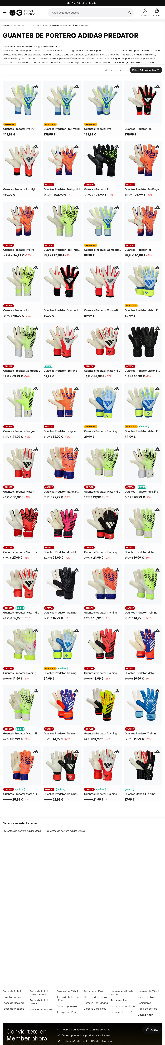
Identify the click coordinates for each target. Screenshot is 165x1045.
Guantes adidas (39, 25)
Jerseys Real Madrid (96, 1002)
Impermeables (146, 997)
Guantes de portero (14, 25)
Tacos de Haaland (13, 1002)
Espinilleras (144, 1002)
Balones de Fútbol (67, 991)
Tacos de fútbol (12, 991)
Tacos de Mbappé (13, 1008)
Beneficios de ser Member (82, 3)
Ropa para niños (93, 991)
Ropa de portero (147, 1008)
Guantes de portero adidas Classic (66, 831)
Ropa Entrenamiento (123, 1006)
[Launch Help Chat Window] (152, 1030)
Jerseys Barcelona (95, 1008)
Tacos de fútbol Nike (42, 1009)
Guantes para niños (68, 1006)
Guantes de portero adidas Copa (22, 831)
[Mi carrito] (156, 12)
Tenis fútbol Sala (12, 997)
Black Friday (145, 1014)
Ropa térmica (119, 1000)
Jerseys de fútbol (148, 991)
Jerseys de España (122, 1012)
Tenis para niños (66, 1012)
